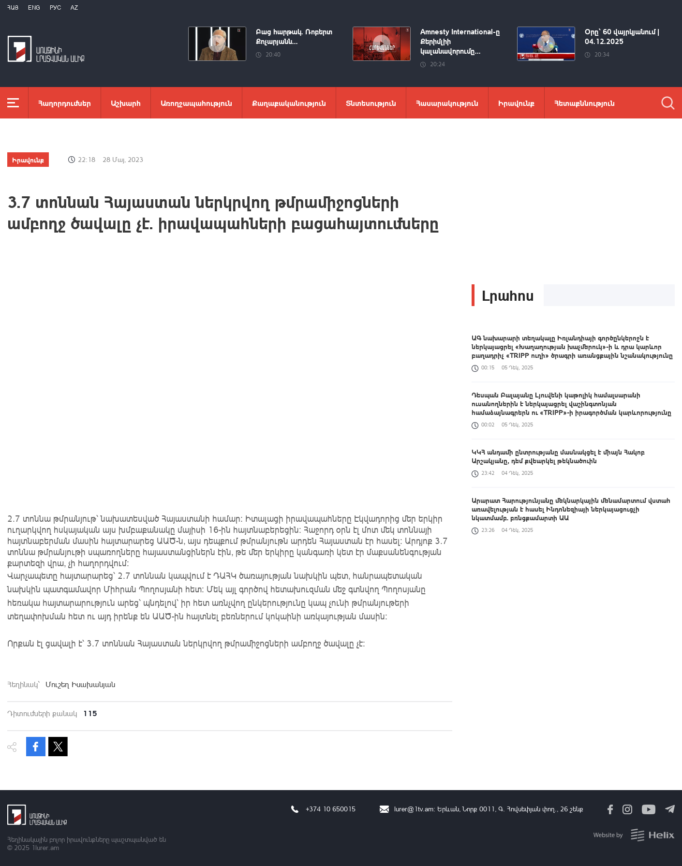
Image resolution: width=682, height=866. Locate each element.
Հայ (12, 7)
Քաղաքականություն (289, 103)
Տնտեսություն (371, 103)
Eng (34, 7)
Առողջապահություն (196, 103)
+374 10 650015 (331, 809)
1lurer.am (45, 847)
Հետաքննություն (584, 103)
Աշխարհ (126, 103)
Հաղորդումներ (64, 103)
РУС (55, 7)
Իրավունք (516, 103)
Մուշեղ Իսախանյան (80, 684)
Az (74, 7)
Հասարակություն (447, 103)
